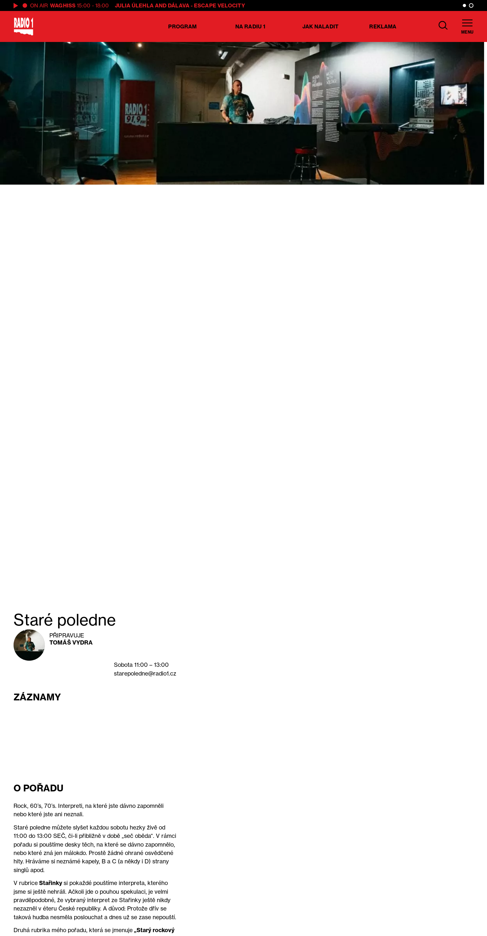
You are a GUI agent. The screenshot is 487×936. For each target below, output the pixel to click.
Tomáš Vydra (71, 642)
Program (182, 26)
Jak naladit (320, 26)
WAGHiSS (63, 5)
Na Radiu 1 (250, 26)
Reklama (382, 26)
